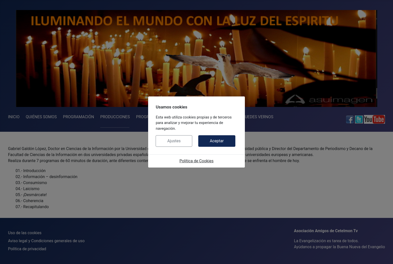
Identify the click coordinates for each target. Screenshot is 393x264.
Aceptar (217, 141)
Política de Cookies (196, 161)
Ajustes (173, 141)
